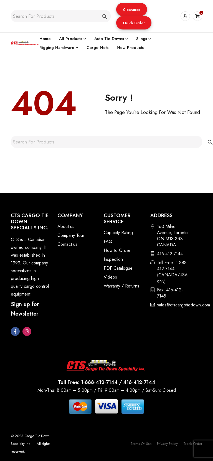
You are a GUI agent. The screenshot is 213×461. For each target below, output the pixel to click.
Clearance (131, 9)
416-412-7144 (170, 254)
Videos (110, 277)
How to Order (117, 250)
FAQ (108, 241)
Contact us (67, 244)
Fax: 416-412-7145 (170, 293)
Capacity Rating (118, 232)
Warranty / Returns (121, 286)
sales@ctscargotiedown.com (183, 305)
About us (65, 226)
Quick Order (134, 23)
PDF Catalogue (118, 268)
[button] (131, 9)
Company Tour (70, 235)
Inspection (113, 259)
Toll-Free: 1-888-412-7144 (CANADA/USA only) (172, 271)
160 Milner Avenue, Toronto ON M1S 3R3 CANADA (172, 235)
